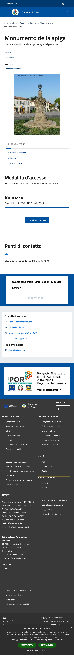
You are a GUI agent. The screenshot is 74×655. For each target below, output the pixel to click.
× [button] (71, 627)
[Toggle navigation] (5, 11)
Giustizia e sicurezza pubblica (18, 466)
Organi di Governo (14, 421)
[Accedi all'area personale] (63, 3)
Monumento (45, 23)
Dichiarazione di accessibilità (18, 604)
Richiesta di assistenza (52, 513)
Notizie (45, 461)
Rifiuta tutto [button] (47, 645)
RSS (4, 617)
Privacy (6, 624)
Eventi (45, 487)
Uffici (8, 430)
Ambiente (10, 475)
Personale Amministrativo (17, 444)
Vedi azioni (11, 57)
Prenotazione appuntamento (54, 500)
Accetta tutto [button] (27, 645)
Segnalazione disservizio (52, 504)
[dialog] (37, 640)
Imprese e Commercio (51, 435)
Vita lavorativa (48, 430)
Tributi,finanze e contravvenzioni (20, 470)
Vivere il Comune (19, 23)
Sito (6, 253)
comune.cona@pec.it (15, 519)
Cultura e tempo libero (51, 426)
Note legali (10, 599)
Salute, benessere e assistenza (19, 480)
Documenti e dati (13, 449)
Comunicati (47, 466)
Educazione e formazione (16, 461)
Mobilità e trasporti (50, 444)
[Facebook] (58, 409)
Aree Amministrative (15, 426)
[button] (37, 650)
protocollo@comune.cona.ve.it (15, 526)
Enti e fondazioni (13, 435)
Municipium (56, 621)
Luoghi (33, 23)
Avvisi (44, 471)
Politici (9, 439)
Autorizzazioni (12, 484)
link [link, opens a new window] (61, 640)
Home (5, 23)
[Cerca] (68, 12)
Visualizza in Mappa (37, 220)
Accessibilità (8, 621)
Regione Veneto (10, 3)
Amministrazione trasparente (18, 590)
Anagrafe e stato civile (51, 421)
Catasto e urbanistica (51, 439)
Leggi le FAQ (47, 509)
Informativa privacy (14, 595)
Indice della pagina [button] (16, 144)
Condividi (10, 52)
